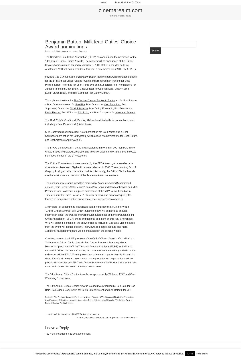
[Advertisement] (120, 30)
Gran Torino (88, 300)
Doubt (79, 300)
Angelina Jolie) (73, 140)
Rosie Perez (60, 187)
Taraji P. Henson (79, 108)
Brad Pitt (80, 104)
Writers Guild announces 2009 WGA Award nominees (72, 314)
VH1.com (102, 223)
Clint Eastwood (53, 132)
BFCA (101, 297)
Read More (202, 353)
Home (104, 2)
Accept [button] (190, 354)
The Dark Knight (66, 303)
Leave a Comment (79, 51)
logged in (64, 333)
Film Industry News (82, 297)
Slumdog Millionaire (106, 300)
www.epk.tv (116, 199)
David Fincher (52, 112)
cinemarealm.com (120, 10)
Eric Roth (83, 112)
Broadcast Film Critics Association (119, 297)
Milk (94, 80)
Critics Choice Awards (67, 300)
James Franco (53, 88)
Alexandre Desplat (125, 112)
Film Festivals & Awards (63, 297)
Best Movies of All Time (127, 2)
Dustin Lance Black (55, 93)
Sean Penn (83, 84)
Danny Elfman (101, 93)
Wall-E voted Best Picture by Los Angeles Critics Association (107, 317)
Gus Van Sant (105, 88)
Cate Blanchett (112, 104)
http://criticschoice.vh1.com (106, 206)
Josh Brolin (72, 88)
